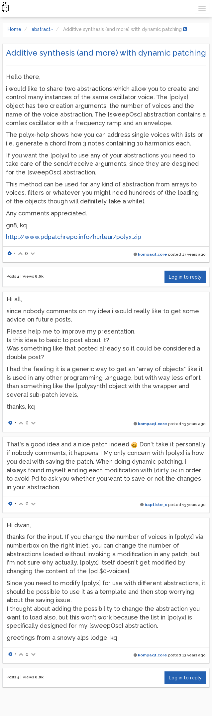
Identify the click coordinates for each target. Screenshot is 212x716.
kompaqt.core (152, 254)
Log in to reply (185, 277)
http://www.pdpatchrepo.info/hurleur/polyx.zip (73, 236)
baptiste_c (156, 504)
